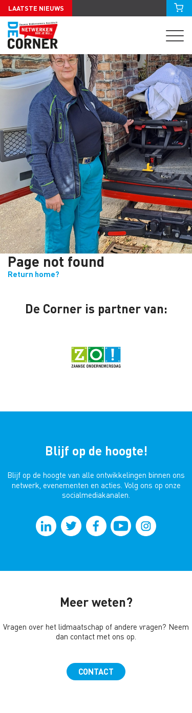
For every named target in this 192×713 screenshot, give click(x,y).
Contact (96, 671)
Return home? (33, 274)
